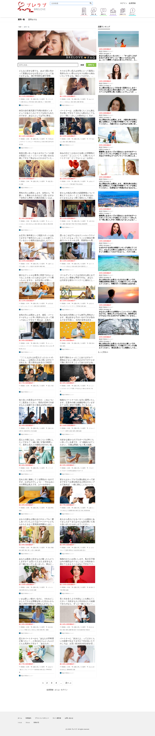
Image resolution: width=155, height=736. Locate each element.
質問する (91, 65)
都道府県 (84, 223)
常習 (30, 101)
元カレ (29, 629)
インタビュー (29, 141)
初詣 (31, 266)
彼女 (33, 101)
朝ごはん (23, 470)
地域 (67, 223)
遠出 (85, 306)
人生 (52, 428)
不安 (35, 141)
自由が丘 (36, 722)
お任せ (91, 181)
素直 (46, 101)
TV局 (49, 138)
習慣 (49, 101)
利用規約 (28, 717)
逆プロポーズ (79, 470)
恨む (26, 550)
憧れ (82, 101)
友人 (72, 550)
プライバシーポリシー (42, 717)
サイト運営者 (57, 717)
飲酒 (85, 510)
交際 (66, 430)
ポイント (62, 101)
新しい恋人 (31, 550)
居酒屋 (70, 510)
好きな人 (26, 101)
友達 (49, 507)
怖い (44, 629)
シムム (20, 722)
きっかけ (91, 547)
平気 (76, 183)
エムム (28, 722)
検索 (81, 65)
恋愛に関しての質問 (38, 98)
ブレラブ (74, 728)
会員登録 (132, 3)
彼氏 (36, 101)
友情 (23, 589)
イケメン (50, 587)
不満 (71, 183)
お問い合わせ (69, 717)
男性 (52, 507)
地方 (70, 223)
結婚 (35, 430)
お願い (24, 266)
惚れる (85, 388)
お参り (50, 263)
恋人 (41, 223)
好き (27, 223)
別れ (49, 547)
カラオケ (64, 388)
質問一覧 (21, 19)
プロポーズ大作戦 (66, 470)
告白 (93, 342)
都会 (80, 223)
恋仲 (49, 141)
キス (92, 98)
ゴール (91, 428)
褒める (45, 223)
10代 (90, 221)
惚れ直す (74, 629)
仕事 (20, 430)
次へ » (68, 682)
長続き (88, 629)
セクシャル (24, 306)
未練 (36, 550)
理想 (64, 589)
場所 (74, 183)
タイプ (69, 388)
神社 (44, 266)
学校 (73, 223)
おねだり (50, 666)
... (61, 682)
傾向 (64, 223)
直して (43, 101)
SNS (51, 626)
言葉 (20, 226)
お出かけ (91, 303)
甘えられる (49, 345)
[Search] (90, 3)
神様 (41, 266)
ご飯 (20, 669)
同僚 (90, 342)
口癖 (22, 101)
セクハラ (91, 263)
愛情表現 (69, 669)
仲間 (69, 550)
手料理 (48, 669)
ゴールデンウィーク (65, 306)
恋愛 (39, 101)
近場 (82, 306)
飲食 (88, 510)
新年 (38, 266)
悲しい (86, 266)
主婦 (49, 428)
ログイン (123, 3)
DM (49, 626)
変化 (78, 550)
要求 (44, 306)
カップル (24, 669)
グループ (62, 550)
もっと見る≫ (103, 352)
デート (28, 266)
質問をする (32, 19)
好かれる (91, 626)
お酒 (90, 507)
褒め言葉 (50, 223)
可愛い (73, 388)
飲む (82, 510)
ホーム (20, 717)
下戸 (90, 138)
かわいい (23, 223)
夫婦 (25, 430)
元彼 (20, 589)
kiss (90, 98)
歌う (90, 388)
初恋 (49, 181)
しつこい (21, 629)
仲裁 (25, 629)
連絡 (20, 510)
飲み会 (73, 141)
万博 (77, 306)
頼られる (23, 348)
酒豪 (70, 141)
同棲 (52, 547)
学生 (76, 223)
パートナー (66, 183)
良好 (84, 629)
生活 (32, 430)
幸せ (29, 430)
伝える (91, 666)
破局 (39, 550)
